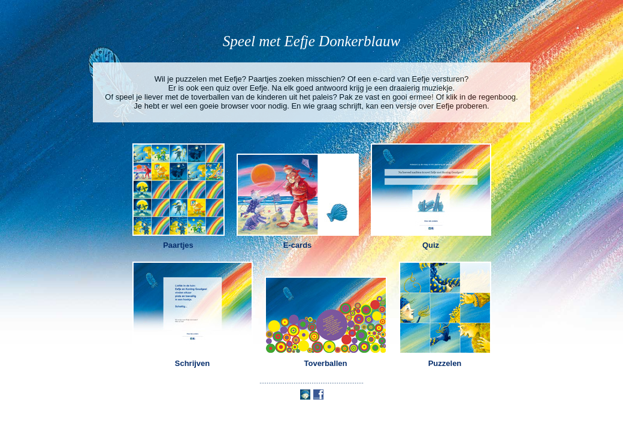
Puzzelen (445, 363)
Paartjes (178, 245)
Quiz (430, 245)
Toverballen (325, 363)
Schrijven (192, 363)
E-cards (297, 245)
